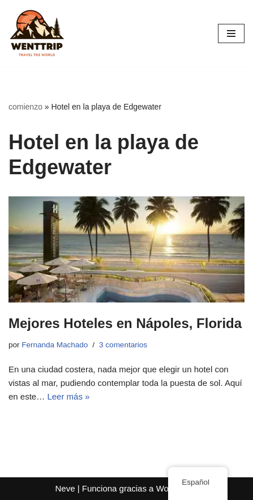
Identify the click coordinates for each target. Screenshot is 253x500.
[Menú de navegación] (231, 33)
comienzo (25, 106)
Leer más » (68, 396)
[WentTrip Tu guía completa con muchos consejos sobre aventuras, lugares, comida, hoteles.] (36, 33)
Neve (65, 488)
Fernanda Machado (55, 345)
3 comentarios (123, 345)
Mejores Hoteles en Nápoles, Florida (125, 323)
